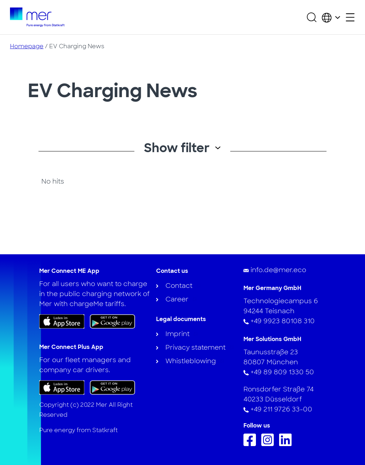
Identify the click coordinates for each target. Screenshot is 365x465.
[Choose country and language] (331, 17)
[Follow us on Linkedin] (287, 444)
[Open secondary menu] (350, 17)
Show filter (182, 147)
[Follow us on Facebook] (251, 444)
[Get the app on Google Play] (112, 321)
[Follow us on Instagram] (269, 444)
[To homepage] (37, 17)
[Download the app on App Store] (61, 321)
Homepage (26, 46)
